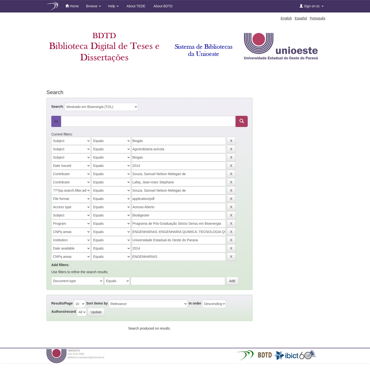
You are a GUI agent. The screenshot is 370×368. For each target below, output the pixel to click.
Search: (57, 106)
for (56, 121)
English (286, 18)
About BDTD (163, 6)
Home (72, 6)
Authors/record (63, 312)
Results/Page (62, 303)
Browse (93, 6)
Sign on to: (312, 6)
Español (301, 18)
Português (317, 18)
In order (195, 303)
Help (113, 6)
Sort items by (97, 303)
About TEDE (136, 6)
